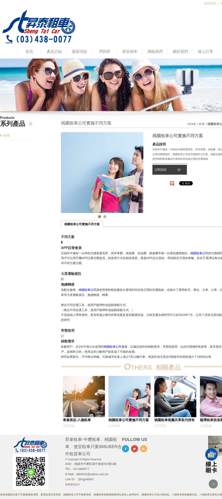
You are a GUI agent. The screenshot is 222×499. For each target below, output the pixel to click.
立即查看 (69, 425)
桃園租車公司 (199, 253)
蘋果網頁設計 (72, 484)
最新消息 (79, 51)
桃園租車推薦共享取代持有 (174, 420)
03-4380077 (81, 469)
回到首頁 (210, 3)
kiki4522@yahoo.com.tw (92, 474)
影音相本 (129, 51)
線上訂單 (205, 51)
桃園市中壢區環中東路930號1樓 (95, 464)
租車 (6, 135)
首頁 (29, 51)
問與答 (104, 51)
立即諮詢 (168, 169)
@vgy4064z (86, 479)
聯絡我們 (155, 51)
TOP (213, 483)
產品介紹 (54, 51)
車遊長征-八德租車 (77, 420)
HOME (191, 124)
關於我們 (180, 51)
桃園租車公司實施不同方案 (82, 224)
